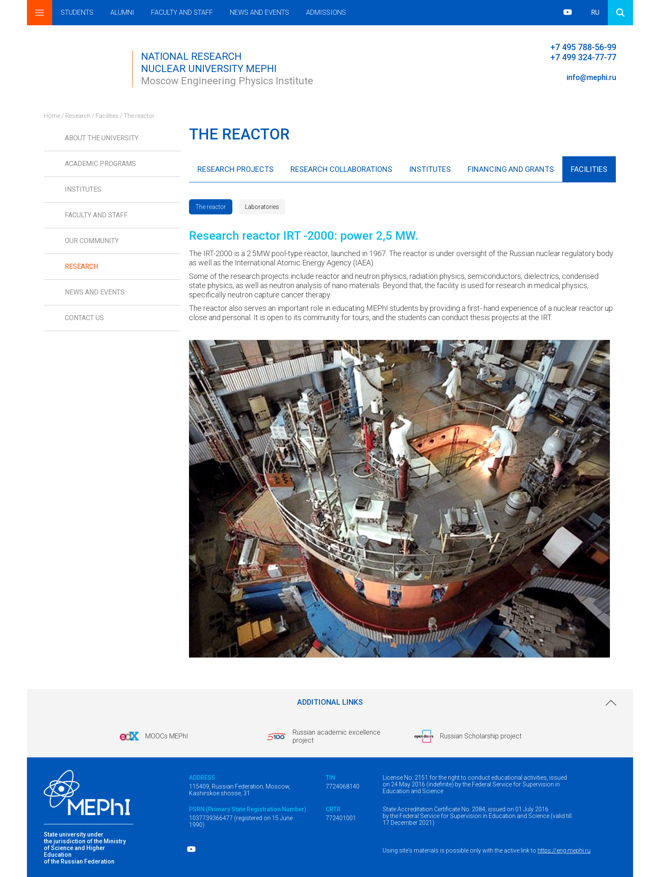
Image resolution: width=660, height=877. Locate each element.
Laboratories (262, 206)
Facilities (107, 115)
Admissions (326, 12)
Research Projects (235, 169)
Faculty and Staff (182, 12)
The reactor (210, 206)
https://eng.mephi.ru (564, 850)
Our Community (92, 241)
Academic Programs (100, 164)
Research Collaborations (341, 169)
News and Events (259, 12)
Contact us (84, 318)
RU (595, 12)
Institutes (83, 189)
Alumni (122, 12)
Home (52, 115)
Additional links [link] (330, 702)
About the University (101, 138)
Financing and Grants (511, 169)
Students (77, 12)
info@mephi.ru (591, 77)
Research (77, 115)
